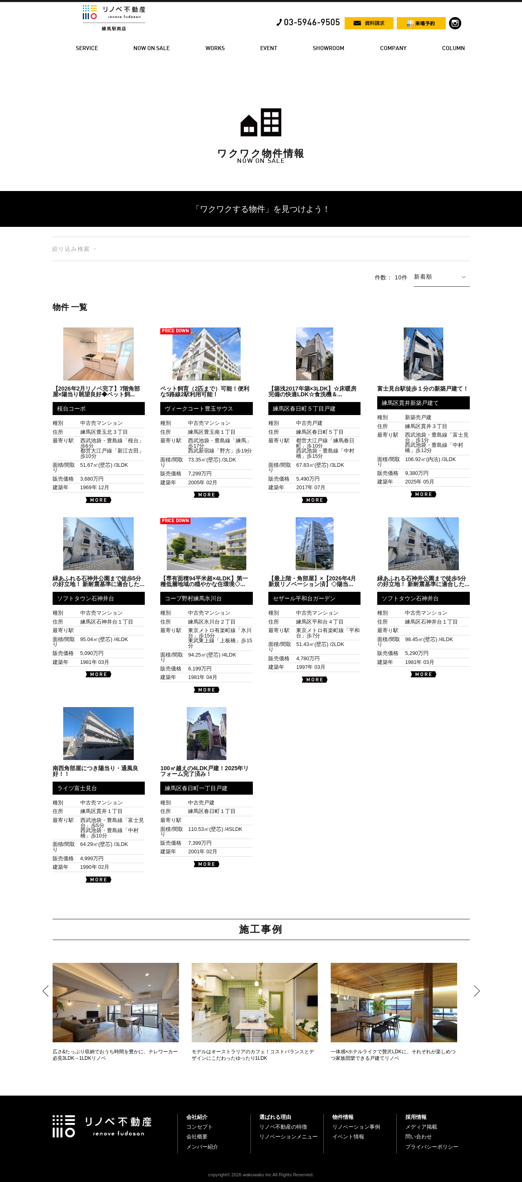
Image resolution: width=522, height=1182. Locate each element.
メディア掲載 (421, 1126)
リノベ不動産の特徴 (283, 1126)
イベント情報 (348, 1136)
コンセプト (199, 1126)
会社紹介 (197, 1117)
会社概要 (197, 1136)
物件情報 (343, 1117)
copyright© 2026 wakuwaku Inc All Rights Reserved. (261, 1174)
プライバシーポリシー (431, 1146)
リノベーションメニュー (288, 1136)
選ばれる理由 (275, 1117)
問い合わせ (418, 1136)
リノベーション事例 (356, 1126)
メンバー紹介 (202, 1146)
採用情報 (416, 1117)
